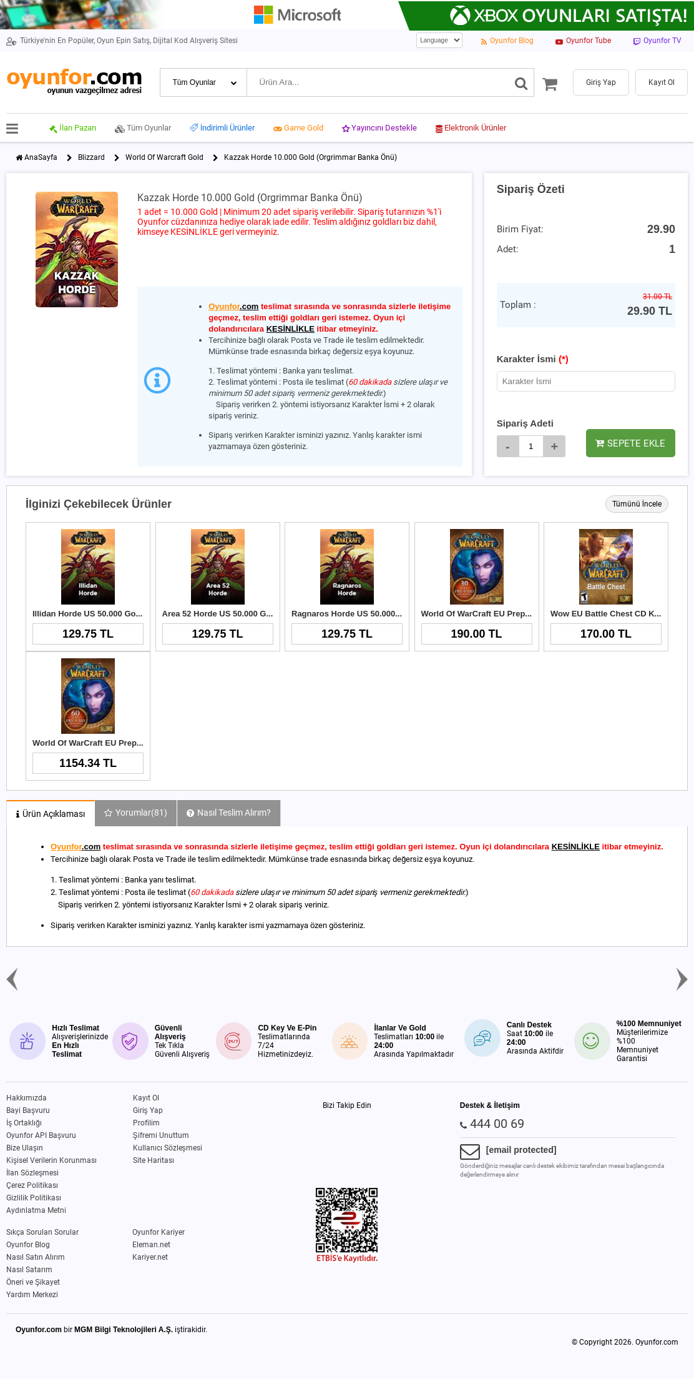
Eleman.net (151, 1244)
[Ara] (521, 82)
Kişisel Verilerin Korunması (51, 1160)
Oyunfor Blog (28, 1244)
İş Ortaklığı (24, 1123)
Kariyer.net (150, 1257)
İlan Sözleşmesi (32, 1173)
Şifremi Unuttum (161, 1135)
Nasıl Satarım (29, 1269)
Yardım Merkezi (32, 1294)
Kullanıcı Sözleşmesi (167, 1148)
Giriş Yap (148, 1110)
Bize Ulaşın (24, 1148)
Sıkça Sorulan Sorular (42, 1232)
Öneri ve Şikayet (33, 1282)
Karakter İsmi (533, 359)
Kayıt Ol (146, 1098)
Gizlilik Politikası (33, 1198)
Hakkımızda (26, 1098)
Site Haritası (153, 1160)
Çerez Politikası (32, 1185)
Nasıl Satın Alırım (35, 1257)
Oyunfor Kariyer (158, 1232)
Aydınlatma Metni (36, 1210)
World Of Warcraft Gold (164, 157)
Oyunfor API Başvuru (41, 1135)
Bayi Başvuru (28, 1110)
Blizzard (91, 157)
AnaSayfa (40, 157)
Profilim (146, 1123)
